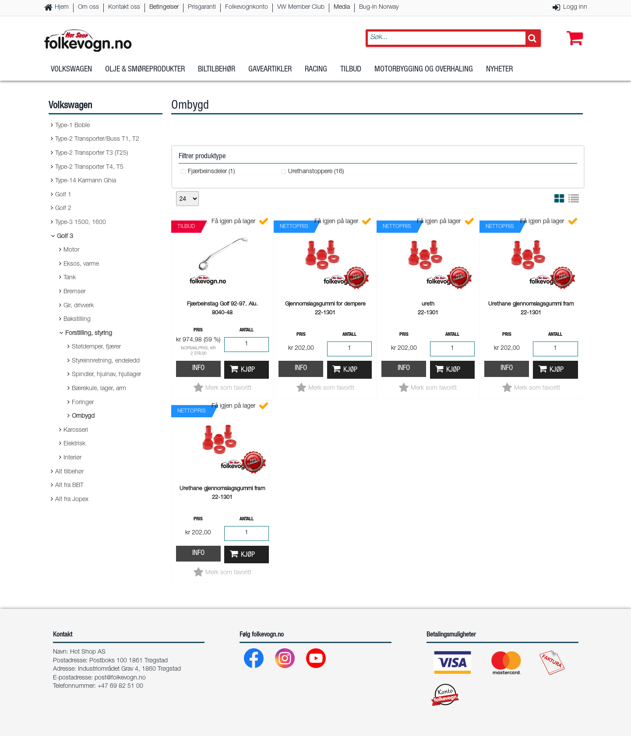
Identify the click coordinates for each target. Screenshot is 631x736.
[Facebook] (254, 660)
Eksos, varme (81, 264)
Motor (71, 250)
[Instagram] (285, 660)
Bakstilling (77, 319)
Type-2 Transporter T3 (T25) (91, 153)
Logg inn (575, 7)
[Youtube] (316, 660)
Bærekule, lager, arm (99, 389)
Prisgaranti (202, 7)
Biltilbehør (216, 70)
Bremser (74, 292)
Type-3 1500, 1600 (80, 223)
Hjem (62, 7)
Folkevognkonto (246, 7)
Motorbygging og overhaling (423, 70)
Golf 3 (65, 237)
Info (198, 368)
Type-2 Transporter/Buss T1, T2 (97, 139)
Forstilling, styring (88, 334)
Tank (69, 278)
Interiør (72, 458)
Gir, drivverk (78, 306)
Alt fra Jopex (71, 500)
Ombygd (83, 416)
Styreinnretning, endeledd (106, 361)
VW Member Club (300, 7)
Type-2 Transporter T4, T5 (89, 167)
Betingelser (164, 7)
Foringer (83, 403)
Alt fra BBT (69, 486)
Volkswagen (71, 70)
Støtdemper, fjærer (96, 347)
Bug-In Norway (378, 7)
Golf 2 (63, 209)
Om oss (88, 7)
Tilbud (350, 70)
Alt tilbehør (69, 472)
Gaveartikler (270, 70)
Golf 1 (63, 195)
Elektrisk (74, 444)
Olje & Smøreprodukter (145, 70)
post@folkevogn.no (120, 678)
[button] (572, 29)
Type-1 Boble (72, 126)
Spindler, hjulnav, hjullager (106, 375)
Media (342, 7)
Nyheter (499, 70)
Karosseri (75, 430)
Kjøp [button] (248, 370)
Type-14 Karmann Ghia (85, 181)
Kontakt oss (124, 7)
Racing (316, 70)
